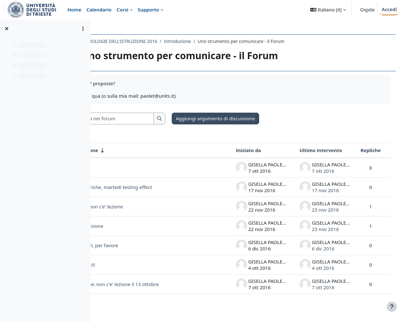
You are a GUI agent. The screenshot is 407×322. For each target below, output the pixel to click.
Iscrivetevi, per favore (135, 245)
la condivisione (127, 226)
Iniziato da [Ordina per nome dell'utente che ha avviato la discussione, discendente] (241, 150)
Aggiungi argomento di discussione (256, 118)
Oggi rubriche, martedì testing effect (152, 187)
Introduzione (217, 41)
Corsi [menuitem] (122, 9)
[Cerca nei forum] (155, 118)
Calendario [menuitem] (99, 9)
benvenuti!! (123, 265)
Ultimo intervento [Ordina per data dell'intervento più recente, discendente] (314, 150)
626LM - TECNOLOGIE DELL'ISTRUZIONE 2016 (150, 41)
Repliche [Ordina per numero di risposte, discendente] (364, 150)
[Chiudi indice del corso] (7, 29)
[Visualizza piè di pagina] (392, 307)
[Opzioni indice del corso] (83, 29)
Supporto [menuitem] (148, 9)
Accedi (389, 9)
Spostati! (120, 167)
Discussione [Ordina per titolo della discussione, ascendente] (125, 150)
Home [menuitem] (74, 9)
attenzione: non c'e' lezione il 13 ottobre (155, 284)
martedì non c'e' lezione (137, 206)
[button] (328, 9)
